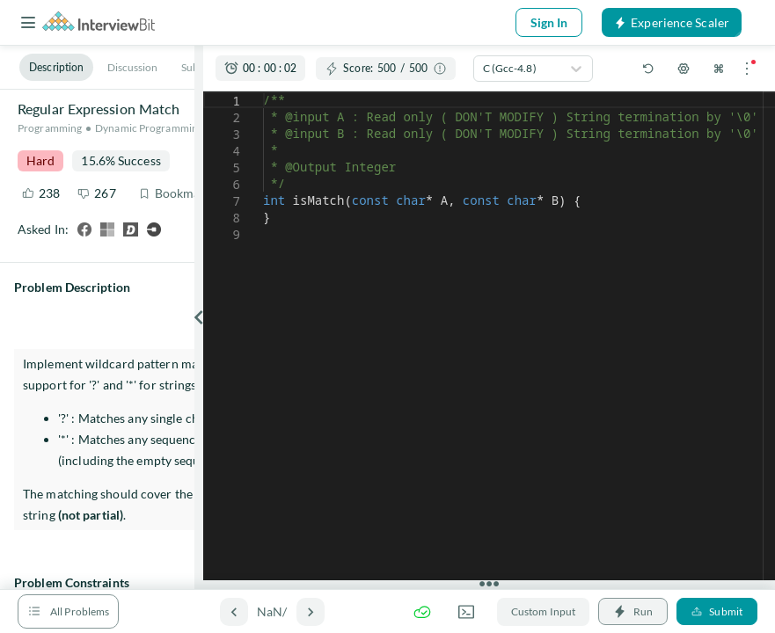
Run (633, 611)
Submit (716, 611)
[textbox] (263, 91)
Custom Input (543, 611)
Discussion (132, 67)
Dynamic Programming (149, 128)
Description (56, 67)
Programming (50, 128)
